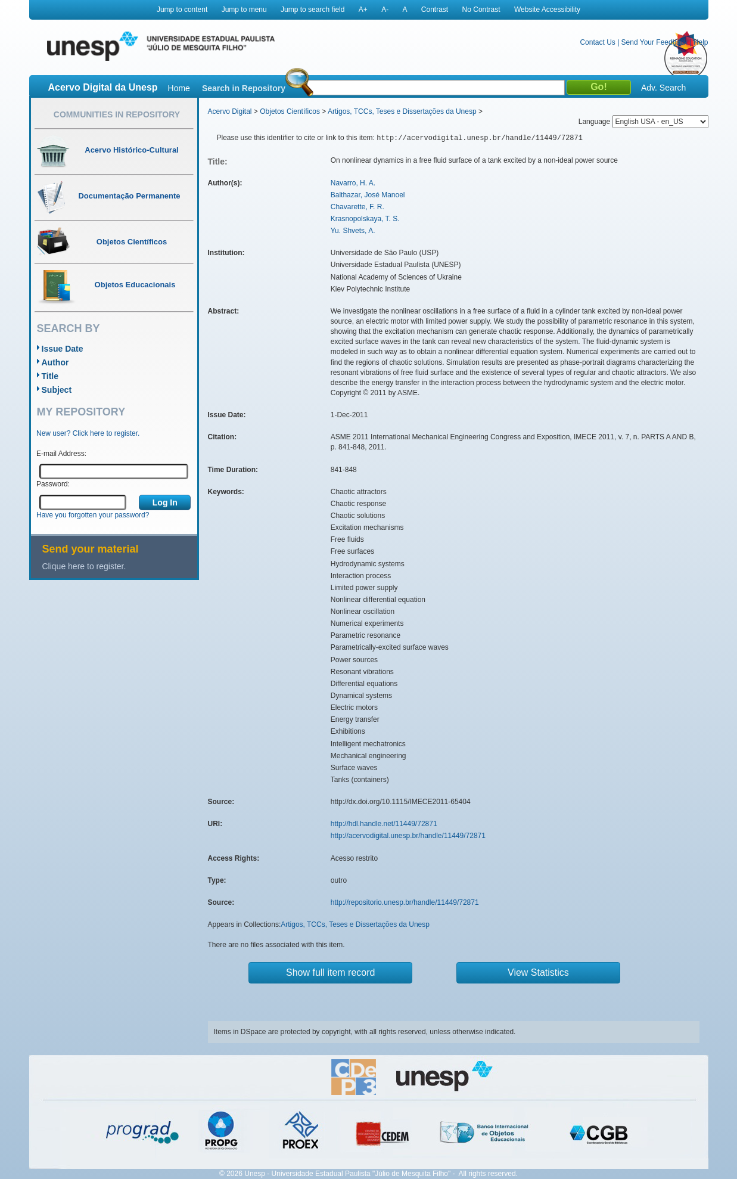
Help (701, 42)
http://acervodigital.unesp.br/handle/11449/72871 (408, 835)
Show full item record (330, 972)
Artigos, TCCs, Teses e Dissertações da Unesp (402, 111)
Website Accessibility (547, 9)
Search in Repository (243, 88)
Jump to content (182, 9)
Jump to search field (312, 9)
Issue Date (62, 348)
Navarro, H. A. (353, 183)
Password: (53, 484)
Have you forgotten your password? (92, 515)
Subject (57, 390)
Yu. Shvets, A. (353, 231)
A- (384, 9)
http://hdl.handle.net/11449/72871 (384, 824)
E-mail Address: (61, 453)
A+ (363, 9)
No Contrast (481, 9)
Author (55, 362)
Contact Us (597, 42)
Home (179, 88)
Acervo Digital (230, 111)
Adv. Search (663, 87)
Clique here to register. (84, 566)
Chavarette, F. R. (357, 207)
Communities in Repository (117, 114)
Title (50, 376)
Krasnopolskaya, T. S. (365, 219)
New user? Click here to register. (87, 433)
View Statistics (538, 972)
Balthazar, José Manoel (368, 195)
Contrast (434, 9)
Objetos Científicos (290, 111)
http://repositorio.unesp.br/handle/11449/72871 (405, 902)
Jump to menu (244, 9)
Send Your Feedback (654, 42)
